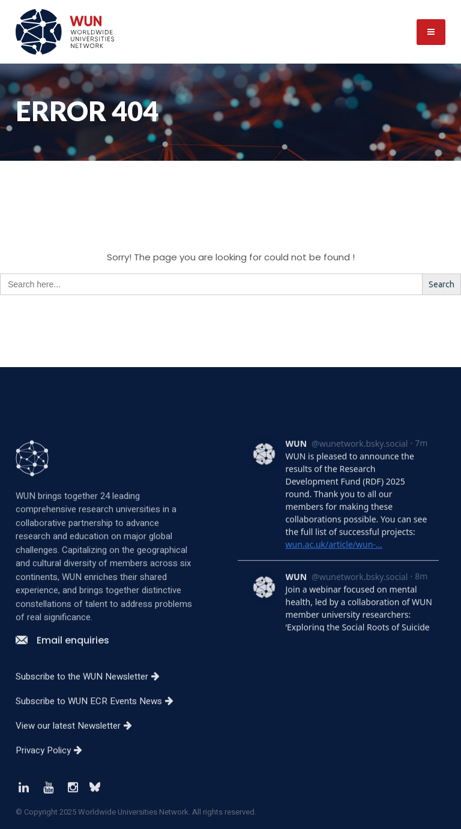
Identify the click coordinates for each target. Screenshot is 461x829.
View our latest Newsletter (78, 764)
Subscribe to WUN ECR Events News (99, 740)
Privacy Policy (53, 789)
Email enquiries (62, 679)
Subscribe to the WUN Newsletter (92, 715)
